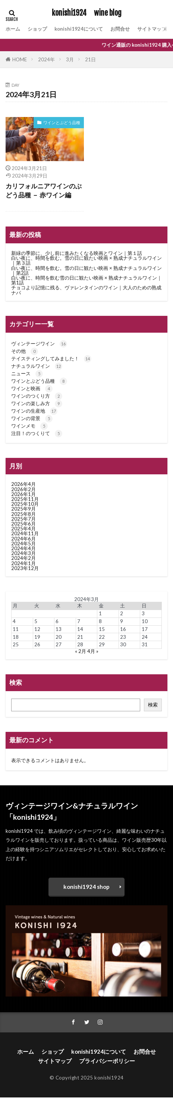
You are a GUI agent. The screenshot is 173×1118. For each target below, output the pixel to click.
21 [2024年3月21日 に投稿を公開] (80, 637)
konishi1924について (78, 29)
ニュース (27, 373)
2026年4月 (23, 484)
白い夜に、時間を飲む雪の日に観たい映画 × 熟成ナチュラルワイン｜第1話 (86, 280)
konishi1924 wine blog (87, 13)
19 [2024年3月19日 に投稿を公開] (37, 637)
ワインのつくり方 (36, 396)
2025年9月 (23, 509)
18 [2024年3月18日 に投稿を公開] (16, 637)
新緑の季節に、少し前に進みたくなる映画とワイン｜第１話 (76, 253)
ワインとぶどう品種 (61, 122)
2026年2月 (23, 489)
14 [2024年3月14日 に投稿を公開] (80, 629)
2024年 (46, 59)
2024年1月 (23, 563)
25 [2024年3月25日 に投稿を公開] (16, 644)
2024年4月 (23, 548)
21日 (90, 59)
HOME (19, 59)
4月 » (92, 651)
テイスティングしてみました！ (51, 358)
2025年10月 (25, 504)
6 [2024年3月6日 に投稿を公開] (57, 621)
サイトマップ (151, 29)
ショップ (37, 29)
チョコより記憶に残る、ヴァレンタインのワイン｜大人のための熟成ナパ (86, 289)
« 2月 (80, 651)
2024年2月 (23, 558)
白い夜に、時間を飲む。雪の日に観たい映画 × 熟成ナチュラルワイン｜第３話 (86, 260)
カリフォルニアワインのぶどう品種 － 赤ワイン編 (44, 190)
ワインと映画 (32, 388)
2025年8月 (23, 514)
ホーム (13, 29)
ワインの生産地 (34, 411)
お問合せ (120, 29)
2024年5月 (23, 543)
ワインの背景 (32, 418)
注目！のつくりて (36, 433)
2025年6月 (23, 524)
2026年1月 (23, 494)
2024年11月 (25, 533)
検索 (153, 705)
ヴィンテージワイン (39, 344)
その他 (24, 351)
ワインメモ (29, 426)
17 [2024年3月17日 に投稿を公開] (145, 629)
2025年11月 (25, 499)
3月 (70, 59)
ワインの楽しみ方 (36, 403)
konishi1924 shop (86, 886)
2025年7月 (23, 519)
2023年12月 (25, 568)
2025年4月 (23, 529)
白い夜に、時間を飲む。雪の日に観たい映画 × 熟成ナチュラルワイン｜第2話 (86, 270)
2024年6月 (23, 539)
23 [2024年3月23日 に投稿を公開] (123, 637)
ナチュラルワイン (36, 366)
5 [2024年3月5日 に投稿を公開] (35, 621)
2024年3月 (23, 553)
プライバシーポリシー (107, 1060)
